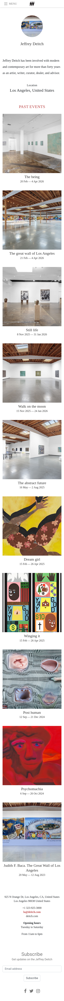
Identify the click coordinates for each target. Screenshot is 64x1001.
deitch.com (32, 916)
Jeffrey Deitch (32, 44)
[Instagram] (38, 991)
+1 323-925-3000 (32, 907)
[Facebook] (25, 991)
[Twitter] (31, 991)
